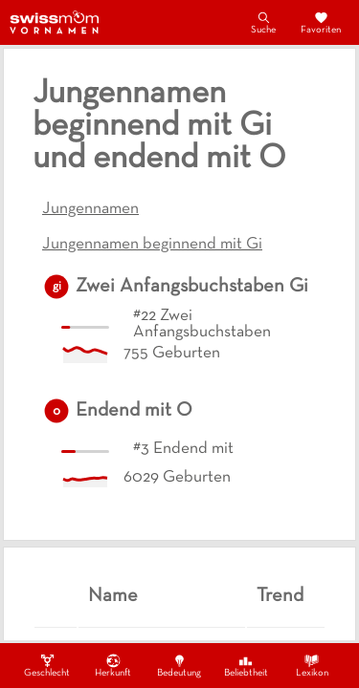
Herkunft (113, 665)
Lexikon (312, 665)
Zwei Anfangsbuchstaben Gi (192, 286)
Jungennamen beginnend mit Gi (152, 244)
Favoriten (321, 22)
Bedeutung (179, 665)
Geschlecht (47, 665)
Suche (263, 22)
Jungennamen (90, 209)
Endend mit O (134, 410)
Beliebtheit (246, 665)
